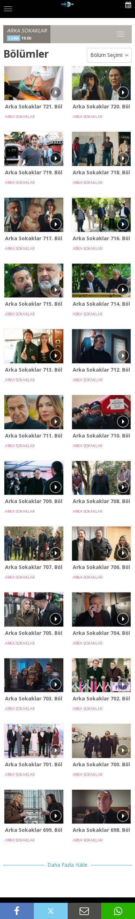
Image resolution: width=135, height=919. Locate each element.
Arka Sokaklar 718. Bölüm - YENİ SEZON (101, 172)
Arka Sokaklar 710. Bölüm (101, 435)
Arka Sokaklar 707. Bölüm (34, 567)
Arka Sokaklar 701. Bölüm (34, 764)
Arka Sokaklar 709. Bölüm (34, 501)
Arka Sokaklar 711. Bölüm (34, 435)
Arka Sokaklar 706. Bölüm (101, 567)
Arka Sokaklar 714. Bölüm (101, 303)
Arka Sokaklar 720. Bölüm (101, 106)
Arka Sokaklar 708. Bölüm (101, 501)
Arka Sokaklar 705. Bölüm (34, 632)
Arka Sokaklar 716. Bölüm (101, 238)
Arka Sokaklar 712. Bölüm (101, 369)
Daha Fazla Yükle (67, 864)
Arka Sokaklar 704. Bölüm (101, 632)
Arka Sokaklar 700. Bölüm (101, 764)
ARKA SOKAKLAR (20, 116)
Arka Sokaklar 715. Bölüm (34, 303)
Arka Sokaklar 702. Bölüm (101, 698)
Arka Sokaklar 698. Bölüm (101, 829)
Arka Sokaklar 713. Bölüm (34, 369)
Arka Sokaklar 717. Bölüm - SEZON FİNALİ (34, 238)
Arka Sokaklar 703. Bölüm (34, 698)
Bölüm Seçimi (109, 55)
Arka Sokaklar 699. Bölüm (34, 829)
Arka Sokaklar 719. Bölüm (34, 172)
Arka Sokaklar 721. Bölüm (34, 106)
